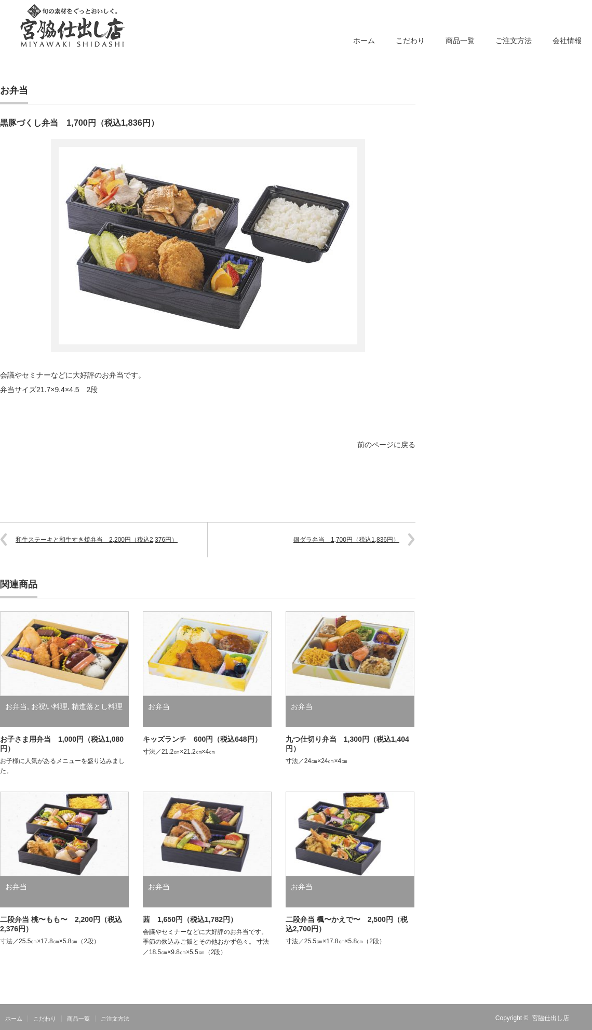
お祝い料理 (49, 706)
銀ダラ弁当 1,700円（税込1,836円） (346, 539)
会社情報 (567, 40)
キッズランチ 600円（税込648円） (202, 739)
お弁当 (14, 90)
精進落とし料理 (97, 706)
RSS (586, 1018)
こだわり (410, 40)
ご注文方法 (513, 40)
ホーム (364, 40)
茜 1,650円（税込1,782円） (190, 919)
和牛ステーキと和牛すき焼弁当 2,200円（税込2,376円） (97, 539)
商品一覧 (460, 40)
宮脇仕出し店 (550, 1018)
